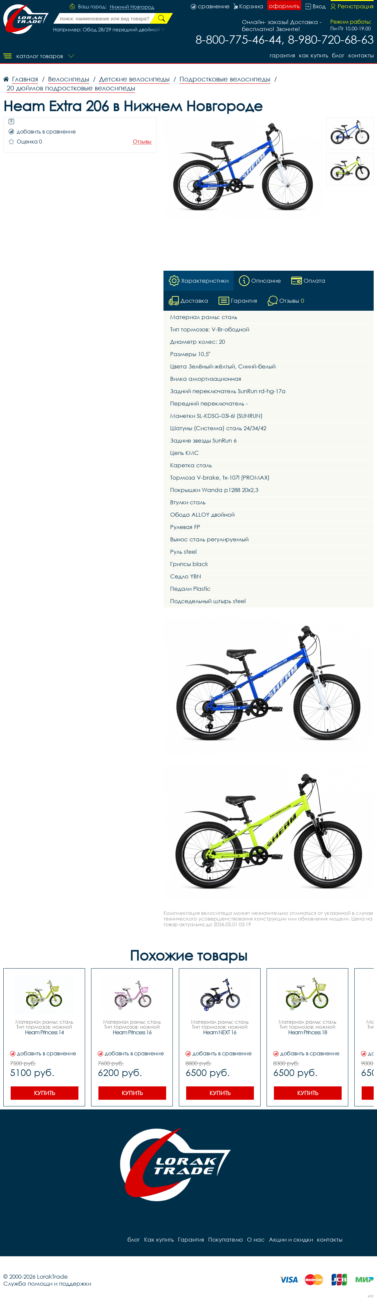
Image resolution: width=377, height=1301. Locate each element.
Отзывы (142, 142)
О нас (255, 1239)
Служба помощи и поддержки (47, 1283)
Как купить (313, 55)
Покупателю (225, 1239)
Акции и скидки (290, 1239)
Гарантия (282, 55)
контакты (361, 55)
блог (338, 55)
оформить (284, 5)
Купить (44, 1092)
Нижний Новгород (132, 7)
